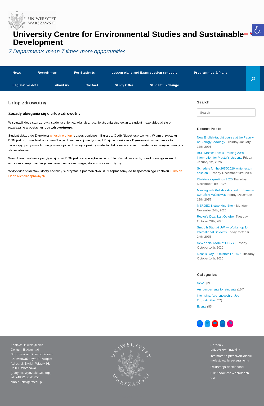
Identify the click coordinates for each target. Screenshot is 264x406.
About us (62, 85)
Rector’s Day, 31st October (216, 216)
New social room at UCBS (215, 243)
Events (201, 306)
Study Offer (124, 85)
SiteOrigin (128, 396)
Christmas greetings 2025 (215, 179)
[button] (258, 30)
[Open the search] (253, 78)
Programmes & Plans (210, 72)
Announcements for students (216, 289)
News (17, 72)
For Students (84, 72)
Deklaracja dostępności (227, 367)
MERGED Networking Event (216, 205)
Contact (91, 85)
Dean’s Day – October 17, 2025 (219, 254)
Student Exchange (164, 85)
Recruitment (48, 72)
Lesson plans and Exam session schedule (144, 72)
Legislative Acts (25, 85)
